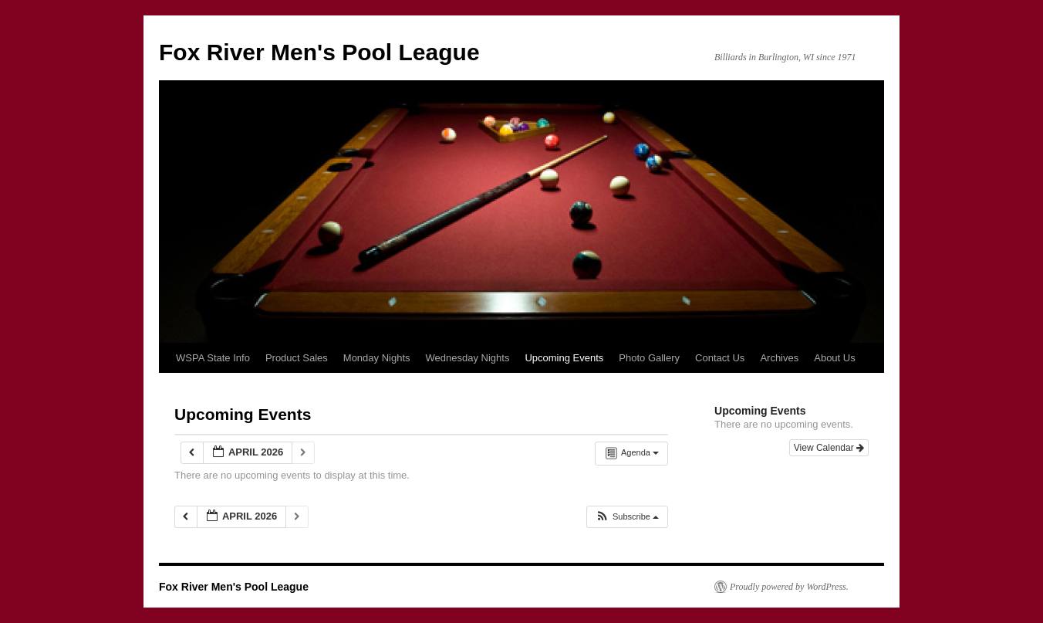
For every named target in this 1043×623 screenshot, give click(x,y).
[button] (627, 516)
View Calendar (829, 447)
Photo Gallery (649, 358)
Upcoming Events (564, 358)
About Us (834, 358)
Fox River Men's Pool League (319, 52)
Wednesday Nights (468, 358)
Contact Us (719, 358)
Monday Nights (376, 358)
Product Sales (296, 358)
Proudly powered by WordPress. (789, 586)
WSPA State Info (213, 358)
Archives (779, 358)
